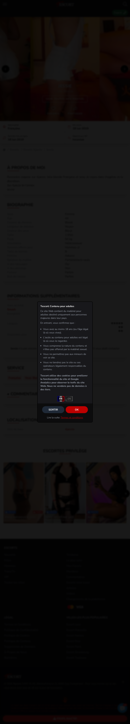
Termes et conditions (72, 417)
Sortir (53, 409)
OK (77, 409)
